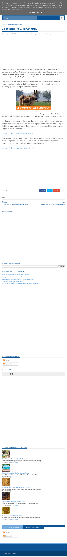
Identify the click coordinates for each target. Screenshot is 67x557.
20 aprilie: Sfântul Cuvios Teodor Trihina (15, 275)
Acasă (4, 25)
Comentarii (7, 365)
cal (28, 34)
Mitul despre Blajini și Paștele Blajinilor (15, 459)
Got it (39, 13)
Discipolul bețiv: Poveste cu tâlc (12, 277)
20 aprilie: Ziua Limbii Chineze (12, 282)
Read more (14, 463)
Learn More (30, 13)
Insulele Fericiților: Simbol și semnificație (15, 474)
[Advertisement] (20, 53)
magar (35, 34)
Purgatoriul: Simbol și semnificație (13, 502)
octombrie (41, 34)
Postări (6, 361)
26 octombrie (18, 34)
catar (31, 34)
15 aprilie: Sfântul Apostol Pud (12, 516)
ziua (52, 34)
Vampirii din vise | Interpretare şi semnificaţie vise (18, 280)
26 (13, 34)
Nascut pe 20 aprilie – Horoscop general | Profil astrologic (20, 284)
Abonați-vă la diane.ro (13, 528)
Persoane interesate (33, 528)
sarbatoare (47, 34)
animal (25, 34)
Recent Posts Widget (6, 522)
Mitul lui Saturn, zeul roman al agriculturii (16, 488)
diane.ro (14, 554)
